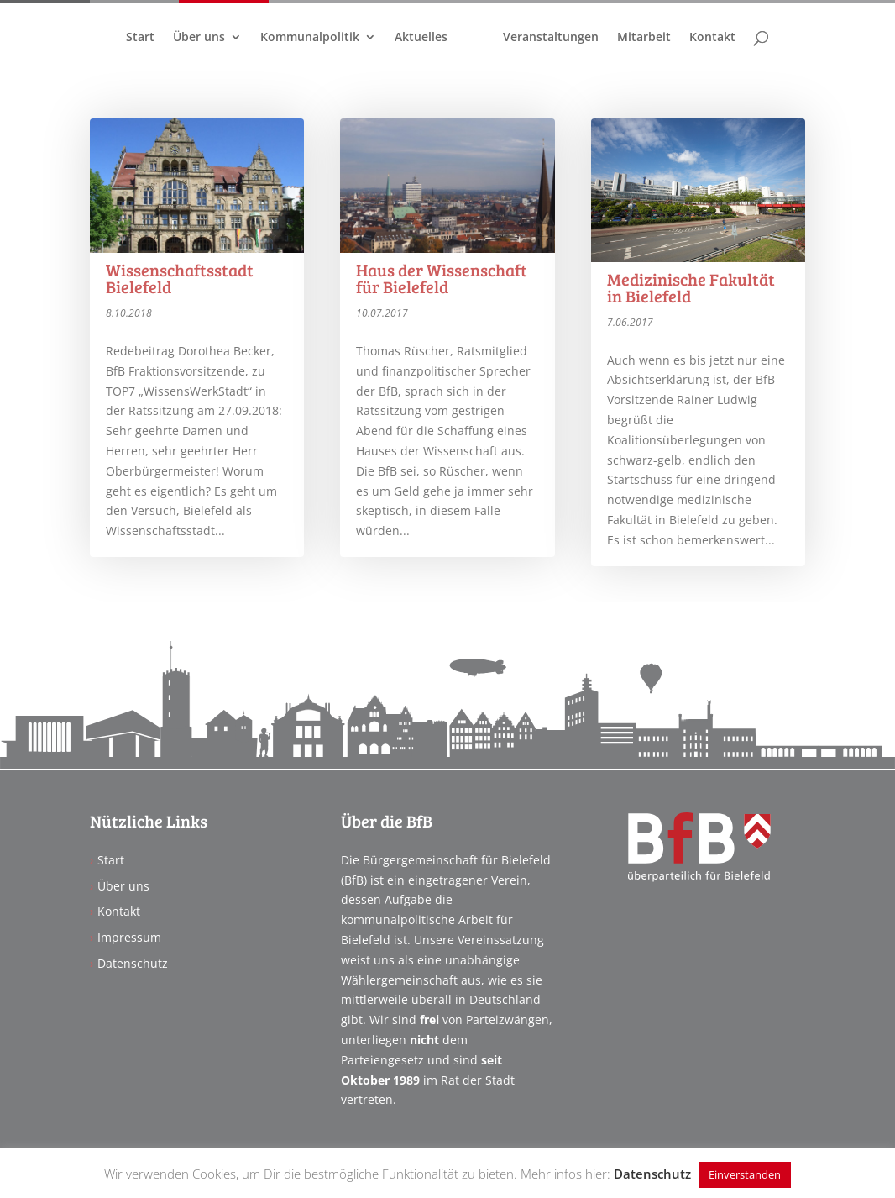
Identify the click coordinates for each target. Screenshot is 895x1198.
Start (140, 38)
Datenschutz (132, 963)
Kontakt (712, 38)
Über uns (199, 38)
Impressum (129, 937)
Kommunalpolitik (309, 38)
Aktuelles (421, 38)
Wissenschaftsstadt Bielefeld (180, 278)
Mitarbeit (644, 38)
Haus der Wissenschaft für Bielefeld (441, 278)
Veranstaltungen (551, 38)
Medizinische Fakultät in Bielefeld (691, 287)
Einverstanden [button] (745, 1174)
